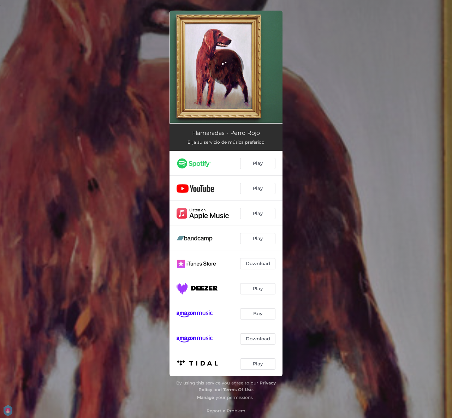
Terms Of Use (238, 389)
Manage (205, 397)
